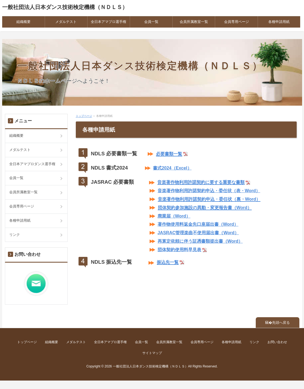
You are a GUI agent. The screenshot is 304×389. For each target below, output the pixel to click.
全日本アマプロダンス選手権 (32, 164)
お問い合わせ (277, 342)
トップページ (84, 115)
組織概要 (23, 22)
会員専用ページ (236, 22)
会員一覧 (151, 22)
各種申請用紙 (279, 22)
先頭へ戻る (281, 322)
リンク (14, 235)
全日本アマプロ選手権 (108, 22)
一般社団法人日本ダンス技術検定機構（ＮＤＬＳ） (65, 7)
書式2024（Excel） (172, 168)
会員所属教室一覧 (194, 22)
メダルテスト (66, 22)
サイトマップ (152, 353)
